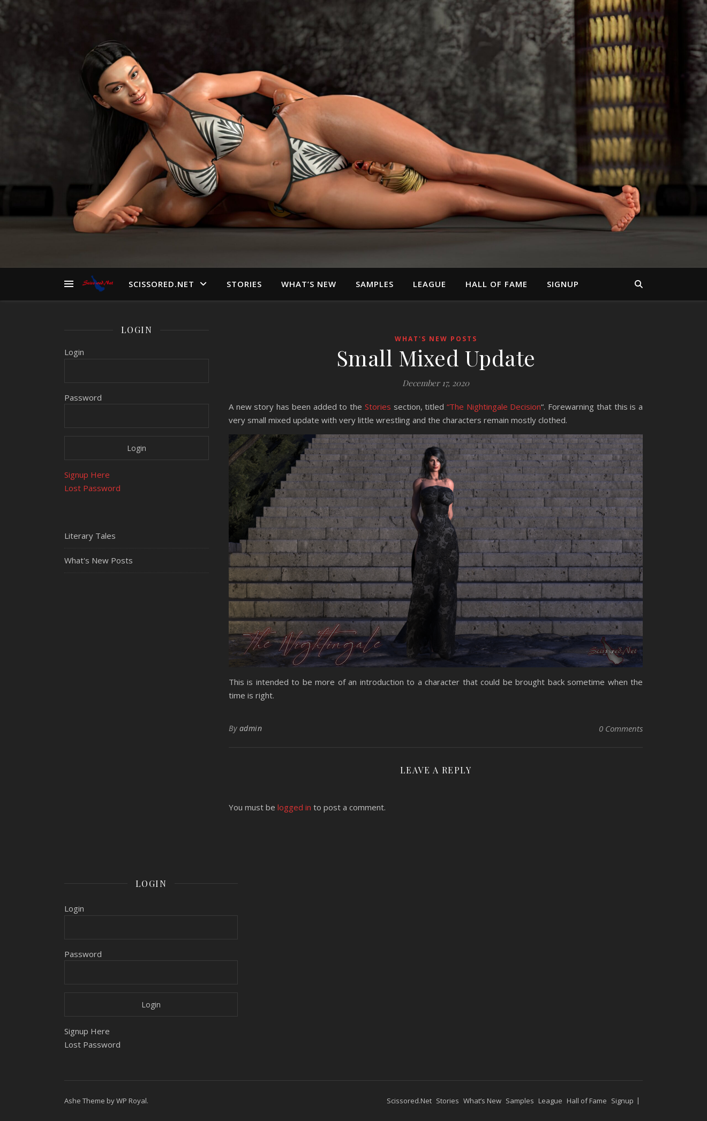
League (429, 284)
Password (83, 397)
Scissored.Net (161, 284)
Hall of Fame (496, 284)
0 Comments (621, 728)
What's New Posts (98, 560)
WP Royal (131, 1100)
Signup (563, 284)
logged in (294, 807)
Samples (375, 284)
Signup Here (87, 474)
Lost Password (92, 488)
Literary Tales (90, 535)
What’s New (308, 284)
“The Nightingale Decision (494, 406)
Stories (244, 284)
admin (250, 728)
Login (74, 352)
